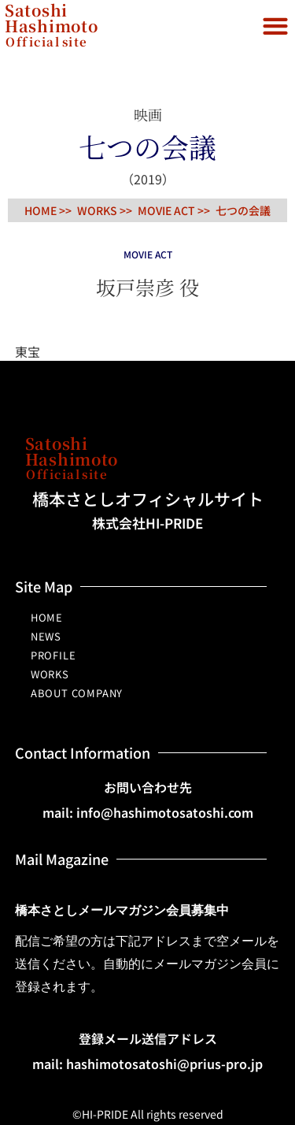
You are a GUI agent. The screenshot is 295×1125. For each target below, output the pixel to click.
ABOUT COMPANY (77, 692)
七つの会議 (243, 210)
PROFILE (53, 655)
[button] (275, 26)
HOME (47, 617)
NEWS (46, 636)
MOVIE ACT (166, 210)
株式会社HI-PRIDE (147, 523)
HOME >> (48, 210)
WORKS (50, 673)
